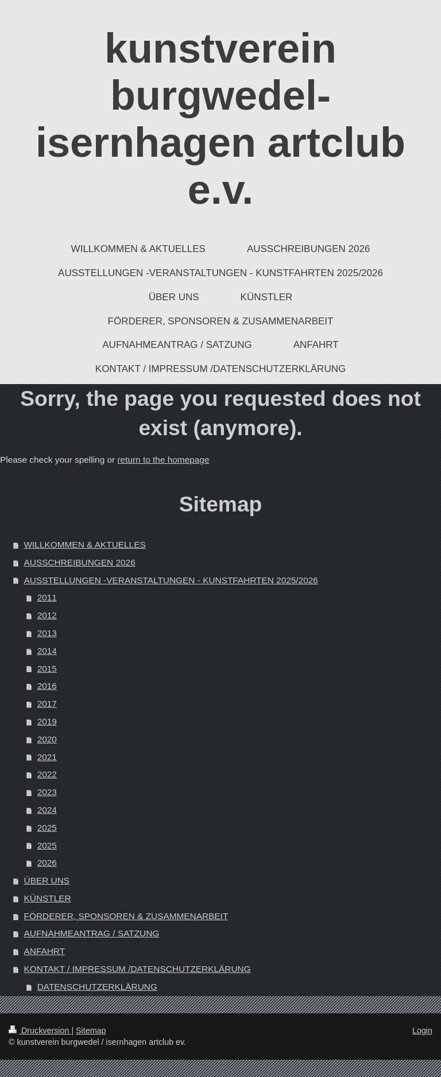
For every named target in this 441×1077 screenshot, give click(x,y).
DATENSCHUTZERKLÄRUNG (97, 986)
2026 (47, 862)
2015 (47, 668)
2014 (47, 651)
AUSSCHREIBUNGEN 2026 (80, 562)
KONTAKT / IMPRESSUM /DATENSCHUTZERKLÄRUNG (137, 969)
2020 (47, 739)
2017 (47, 703)
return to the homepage (163, 459)
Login (422, 1030)
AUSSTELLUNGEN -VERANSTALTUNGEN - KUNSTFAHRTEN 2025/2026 (171, 580)
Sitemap (91, 1030)
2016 (47, 686)
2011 (47, 597)
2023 (47, 792)
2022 (47, 774)
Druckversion (40, 1030)
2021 (47, 757)
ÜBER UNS (47, 880)
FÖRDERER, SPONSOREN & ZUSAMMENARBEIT (126, 916)
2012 (47, 615)
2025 (47, 827)
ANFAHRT (44, 951)
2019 (47, 721)
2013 (47, 633)
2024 (47, 810)
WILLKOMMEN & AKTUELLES (85, 544)
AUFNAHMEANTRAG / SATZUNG (92, 933)
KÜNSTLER (47, 898)
